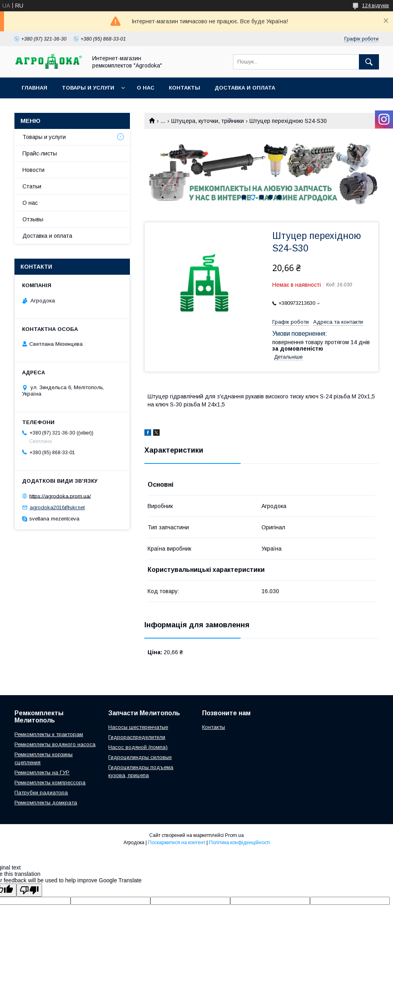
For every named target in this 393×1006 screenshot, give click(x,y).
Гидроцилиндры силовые (140, 757)
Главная (34, 88)
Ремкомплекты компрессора (49, 782)
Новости (33, 170)
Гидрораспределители (136, 737)
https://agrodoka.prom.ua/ (60, 496)
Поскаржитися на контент (176, 842)
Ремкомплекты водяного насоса (54, 744)
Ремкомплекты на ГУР (41, 772)
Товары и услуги (88, 88)
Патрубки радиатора (41, 793)
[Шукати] (369, 61)
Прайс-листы (39, 153)
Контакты (184, 88)
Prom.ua (234, 835)
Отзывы (32, 219)
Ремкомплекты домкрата (45, 803)
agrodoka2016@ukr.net (57, 507)
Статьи (31, 186)
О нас (145, 88)
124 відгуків (375, 5)
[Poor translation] (29, 890)
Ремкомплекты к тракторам (48, 734)
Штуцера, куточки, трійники (207, 121)
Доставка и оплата (245, 88)
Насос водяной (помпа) (138, 747)
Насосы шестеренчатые (138, 727)
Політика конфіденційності (239, 842)
